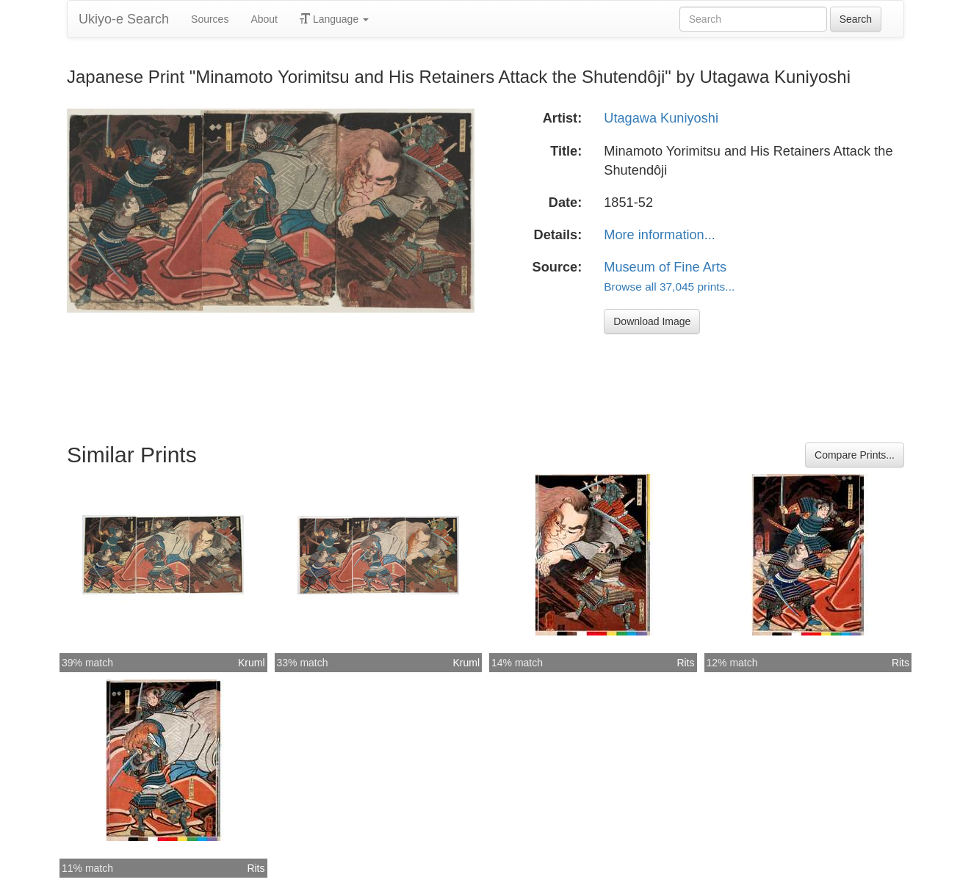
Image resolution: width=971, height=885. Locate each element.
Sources (209, 19)
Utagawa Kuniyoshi (661, 118)
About (264, 19)
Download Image (651, 321)
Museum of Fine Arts (665, 267)
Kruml (251, 663)
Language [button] (334, 19)
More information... (659, 234)
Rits (685, 663)
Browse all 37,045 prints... (669, 286)
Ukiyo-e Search (124, 19)
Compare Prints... (855, 455)
